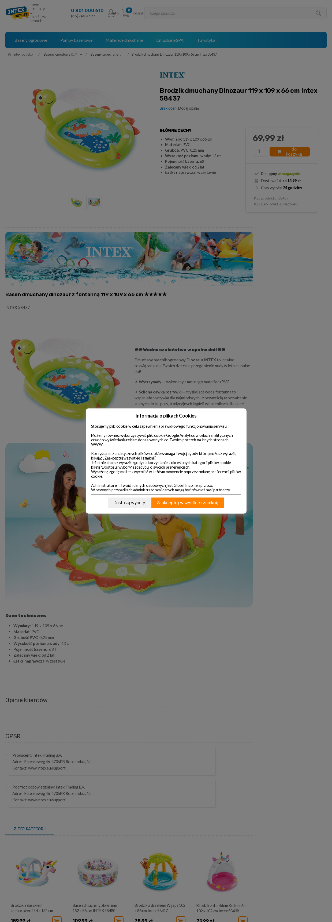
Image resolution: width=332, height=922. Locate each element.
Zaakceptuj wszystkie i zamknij (187, 502)
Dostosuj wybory (129, 502)
